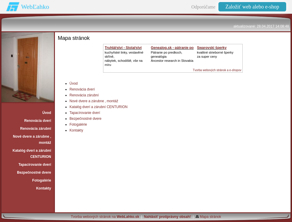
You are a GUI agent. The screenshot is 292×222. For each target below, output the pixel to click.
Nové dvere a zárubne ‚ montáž (93, 101)
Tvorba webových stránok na (105, 217)
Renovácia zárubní (84, 95)
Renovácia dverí (82, 89)
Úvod (73, 83)
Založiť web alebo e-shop (252, 7)
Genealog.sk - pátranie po (172, 48)
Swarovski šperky (212, 48)
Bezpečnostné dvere (85, 119)
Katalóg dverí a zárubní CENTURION (98, 107)
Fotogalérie (78, 124)
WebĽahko (35, 6)
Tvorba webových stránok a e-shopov (217, 70)
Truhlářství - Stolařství (123, 48)
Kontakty (76, 130)
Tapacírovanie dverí (84, 113)
